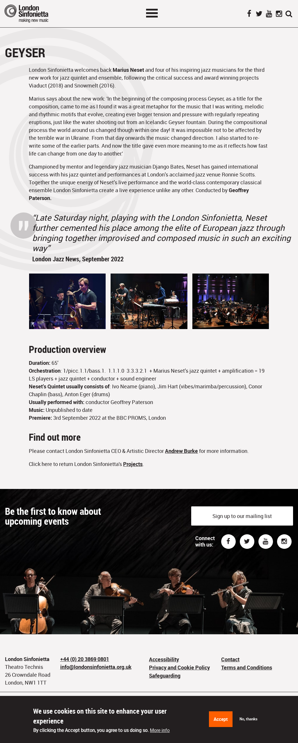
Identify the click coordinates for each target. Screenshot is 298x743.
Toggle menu (152, 13)
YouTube (269, 14)
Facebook (249, 14)
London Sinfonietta (33, 13)
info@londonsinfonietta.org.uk (96, 666)
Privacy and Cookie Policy (179, 667)
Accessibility (164, 659)
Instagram (278, 14)
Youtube (265, 541)
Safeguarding (164, 675)
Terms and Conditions (246, 667)
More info (160, 730)
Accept (221, 719)
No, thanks (249, 718)
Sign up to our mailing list (242, 515)
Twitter (259, 14)
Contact (230, 659)
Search (288, 14)
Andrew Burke (181, 450)
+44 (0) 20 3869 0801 (84, 659)
